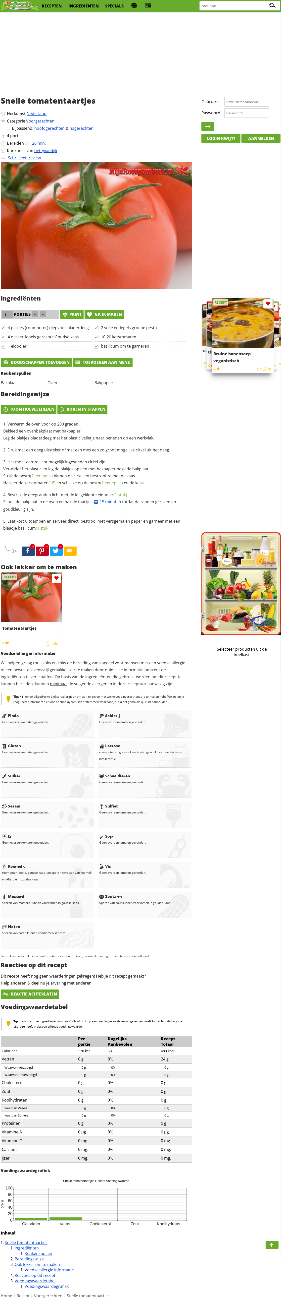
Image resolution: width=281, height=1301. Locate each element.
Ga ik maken (104, 314)
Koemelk (13, 866)
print (72, 314)
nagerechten (82, 128)
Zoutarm (110, 896)
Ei (6, 836)
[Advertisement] (140, 52)
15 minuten (107, 501)
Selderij (109, 715)
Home (6, 1296)
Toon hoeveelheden (28, 409)
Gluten (11, 745)
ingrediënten (83, 6)
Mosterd (13, 896)
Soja (106, 836)
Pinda (10, 715)
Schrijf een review (24, 158)
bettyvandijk (45, 150)
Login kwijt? (221, 138)
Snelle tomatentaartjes (26, 1242)
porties (17, 135)
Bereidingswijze (29, 1259)
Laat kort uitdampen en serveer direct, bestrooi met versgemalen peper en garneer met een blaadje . (91, 524)
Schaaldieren (114, 775)
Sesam (11, 806)
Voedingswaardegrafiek (47, 1286)
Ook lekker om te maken (37, 1264)
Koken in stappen (82, 409)
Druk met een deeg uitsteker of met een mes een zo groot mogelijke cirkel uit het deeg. (88, 450)
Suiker (11, 775)
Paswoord (210, 113)
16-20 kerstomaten (118, 337)
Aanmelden (261, 138)
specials (114, 6)
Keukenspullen (38, 1253)
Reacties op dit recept (35, 1275)
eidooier (112, 494)
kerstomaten (39, 483)
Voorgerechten (40, 121)
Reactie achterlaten (30, 994)
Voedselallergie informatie (49, 1270)
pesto (36, 476)
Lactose (109, 745)
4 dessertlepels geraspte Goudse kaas (43, 337)
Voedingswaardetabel (35, 1281)
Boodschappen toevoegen (36, 362)
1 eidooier (17, 346)
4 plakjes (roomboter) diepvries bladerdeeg (48, 327)
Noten (11, 926)
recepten (52, 6)
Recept (23, 1296)
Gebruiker (210, 101)
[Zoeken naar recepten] (240, 6)
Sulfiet (108, 806)
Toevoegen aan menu (103, 362)
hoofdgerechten (49, 128)
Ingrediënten (27, 1248)
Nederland (37, 113)
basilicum (33, 528)
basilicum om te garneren (125, 346)
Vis (105, 866)
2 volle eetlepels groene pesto (129, 327)
